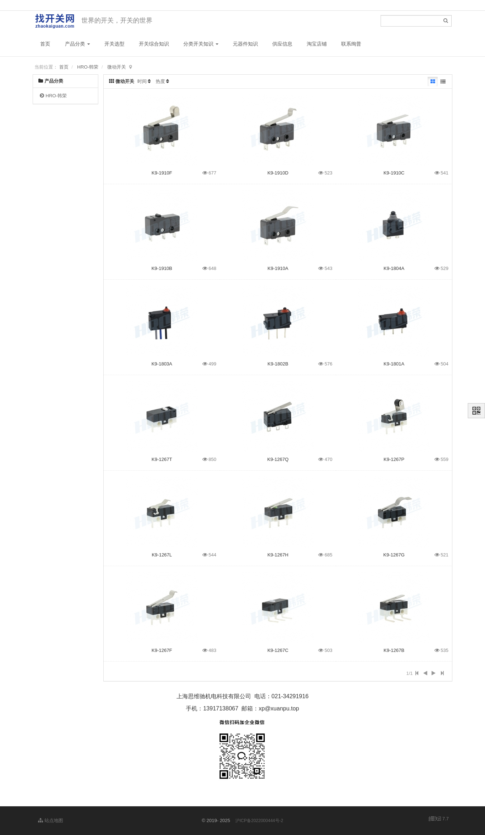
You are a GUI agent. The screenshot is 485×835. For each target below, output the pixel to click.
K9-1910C (394, 173)
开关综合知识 (154, 44)
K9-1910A (278, 268)
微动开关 (116, 67)
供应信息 (282, 44)
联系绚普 (351, 44)
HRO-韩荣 (87, 67)
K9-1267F (162, 650)
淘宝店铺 (317, 44)
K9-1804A (393, 268)
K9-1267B (393, 650)
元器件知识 (245, 44)
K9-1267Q (277, 459)
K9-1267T (162, 459)
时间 (142, 81)
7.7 (439, 819)
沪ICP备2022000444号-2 (259, 820)
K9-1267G (394, 555)
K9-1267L (162, 555)
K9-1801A (393, 364)
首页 (45, 44)
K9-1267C (277, 650)
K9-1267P (393, 459)
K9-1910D (277, 173)
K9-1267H (277, 555)
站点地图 (50, 820)
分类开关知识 (200, 44)
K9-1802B (278, 364)
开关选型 (114, 44)
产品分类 (77, 44)
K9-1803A (161, 364)
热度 (160, 81)
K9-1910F (162, 173)
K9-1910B (161, 268)
